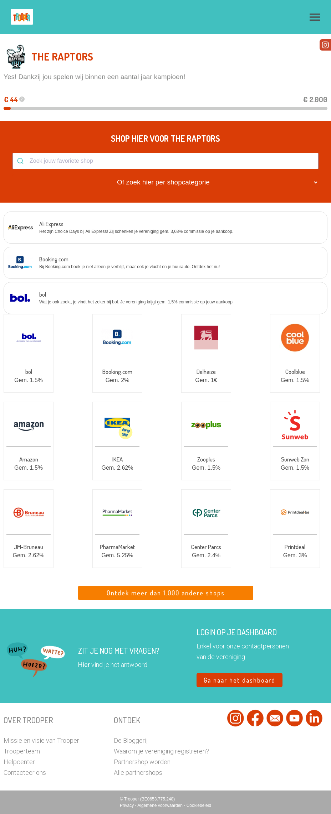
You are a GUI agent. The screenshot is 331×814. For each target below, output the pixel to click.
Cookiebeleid (199, 805)
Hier (84, 664)
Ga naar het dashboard (239, 680)
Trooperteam (22, 751)
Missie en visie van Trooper (41, 740)
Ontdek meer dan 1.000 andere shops (166, 593)
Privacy (127, 805)
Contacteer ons (25, 772)
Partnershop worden (142, 762)
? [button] (22, 98)
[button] (315, 17)
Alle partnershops (138, 772)
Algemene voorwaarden (160, 805)
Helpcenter (19, 762)
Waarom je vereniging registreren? (161, 751)
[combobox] (165, 161)
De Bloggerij (131, 740)
